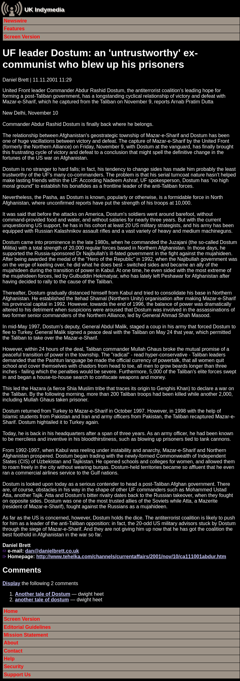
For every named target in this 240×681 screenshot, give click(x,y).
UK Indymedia (44, 9)
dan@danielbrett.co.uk (52, 551)
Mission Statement (26, 635)
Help (9, 658)
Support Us (17, 674)
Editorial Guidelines (27, 627)
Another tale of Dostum (42, 594)
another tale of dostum (42, 599)
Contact (13, 651)
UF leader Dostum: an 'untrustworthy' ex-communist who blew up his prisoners (100, 58)
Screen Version (22, 36)
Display (11, 583)
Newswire (15, 20)
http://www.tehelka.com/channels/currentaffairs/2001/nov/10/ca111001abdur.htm (131, 556)
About (11, 642)
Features (14, 28)
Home (11, 611)
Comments (21, 570)
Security (13, 666)
